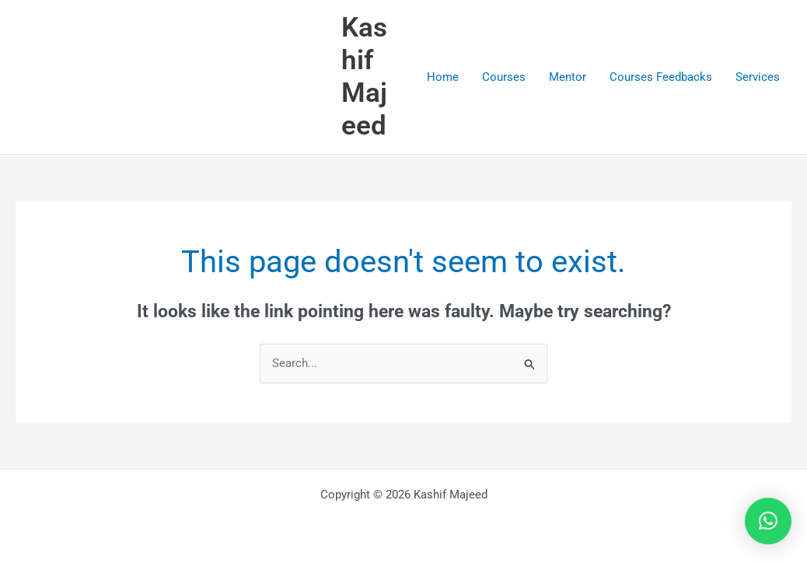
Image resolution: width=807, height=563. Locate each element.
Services (757, 77)
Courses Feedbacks (661, 77)
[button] (768, 521)
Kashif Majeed (364, 77)
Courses (504, 77)
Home (443, 77)
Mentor (567, 77)
